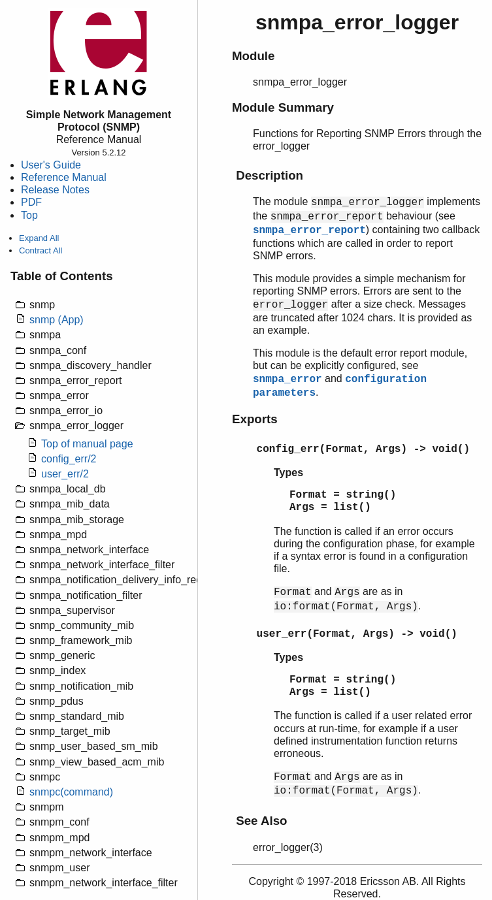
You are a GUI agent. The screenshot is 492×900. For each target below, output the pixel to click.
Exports (255, 419)
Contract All (40, 250)
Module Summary (283, 107)
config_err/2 (69, 458)
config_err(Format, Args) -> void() (363, 449)
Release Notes (55, 189)
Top (29, 215)
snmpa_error (287, 379)
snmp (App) (56, 319)
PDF (31, 202)
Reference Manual (64, 177)
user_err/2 (65, 473)
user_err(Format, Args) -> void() (357, 634)
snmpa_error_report (309, 230)
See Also (261, 821)
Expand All (39, 238)
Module (253, 56)
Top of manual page (87, 443)
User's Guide (51, 164)
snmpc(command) (71, 791)
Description (269, 175)
